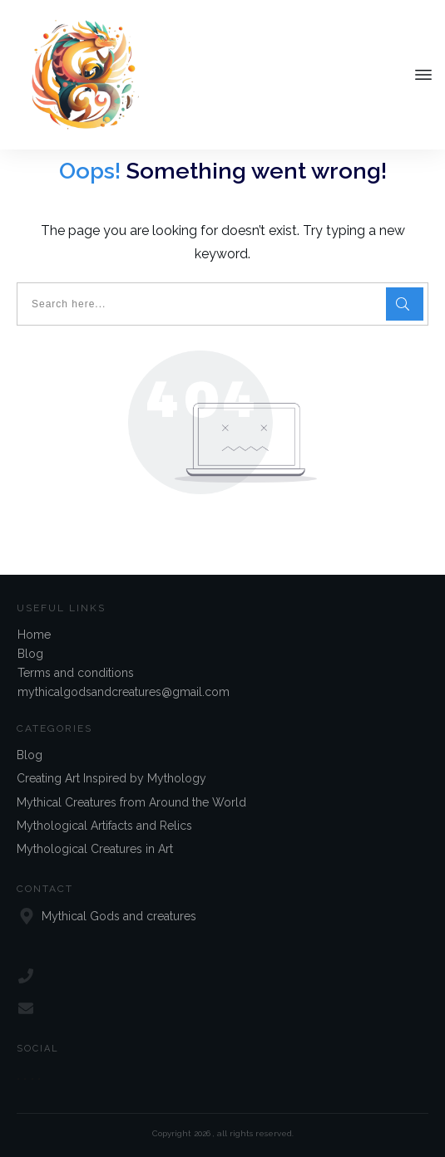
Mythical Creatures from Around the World (131, 802)
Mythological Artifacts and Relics (104, 825)
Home (34, 634)
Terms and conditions (75, 672)
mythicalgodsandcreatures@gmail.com (123, 692)
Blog (30, 653)
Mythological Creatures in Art (95, 849)
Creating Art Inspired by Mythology (111, 778)
